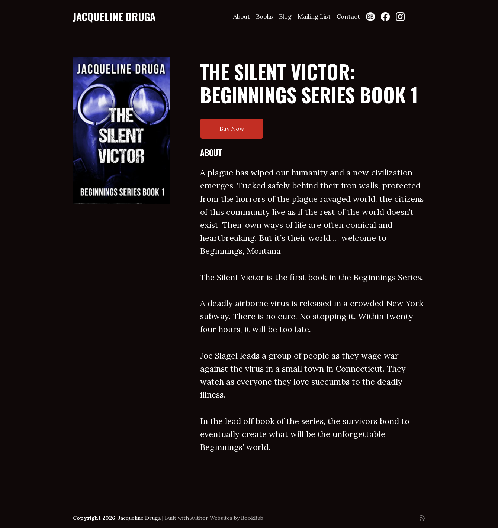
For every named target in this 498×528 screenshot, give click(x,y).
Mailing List (314, 16)
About (241, 16)
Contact (348, 16)
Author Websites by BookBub (226, 518)
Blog (285, 16)
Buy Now (231, 128)
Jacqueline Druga (114, 16)
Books (264, 16)
